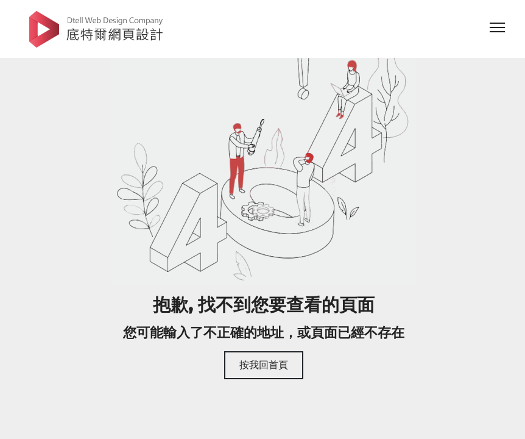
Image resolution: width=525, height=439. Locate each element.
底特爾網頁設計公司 (96, 29)
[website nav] (497, 30)
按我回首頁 (263, 365)
